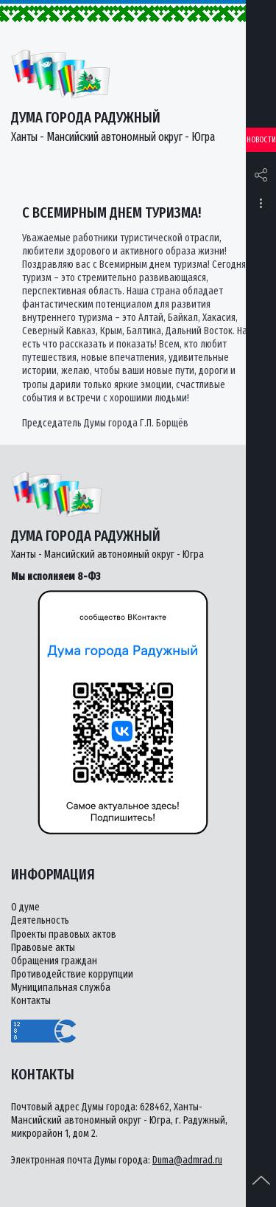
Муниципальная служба (60, 987)
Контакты (31, 1001)
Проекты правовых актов (63, 934)
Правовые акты (43, 947)
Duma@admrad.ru (187, 1160)
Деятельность (40, 920)
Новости (261, 140)
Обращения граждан (54, 961)
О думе (25, 907)
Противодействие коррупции (72, 974)
